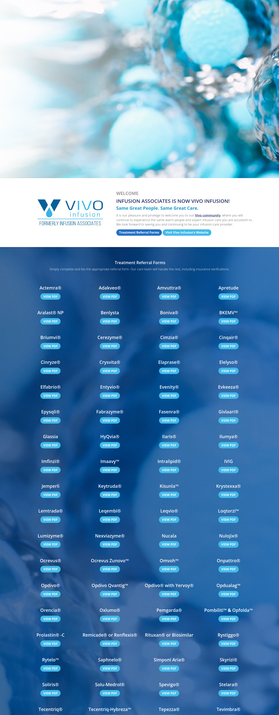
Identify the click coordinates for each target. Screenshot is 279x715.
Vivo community (208, 215)
